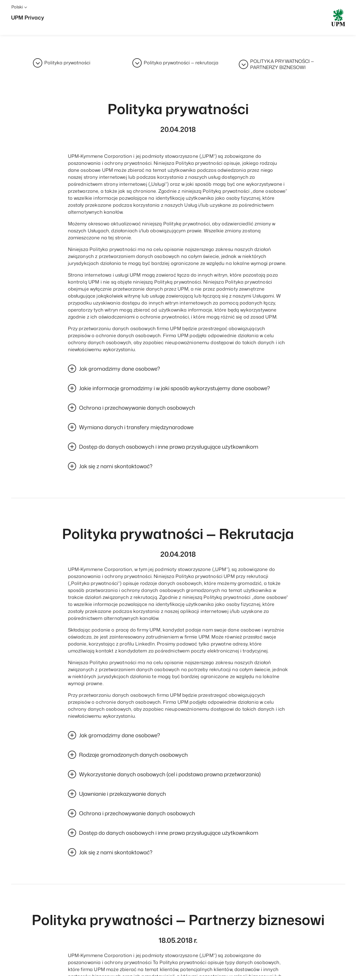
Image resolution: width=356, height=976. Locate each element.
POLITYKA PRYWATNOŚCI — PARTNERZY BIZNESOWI (282, 65)
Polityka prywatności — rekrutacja (181, 63)
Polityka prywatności (67, 63)
